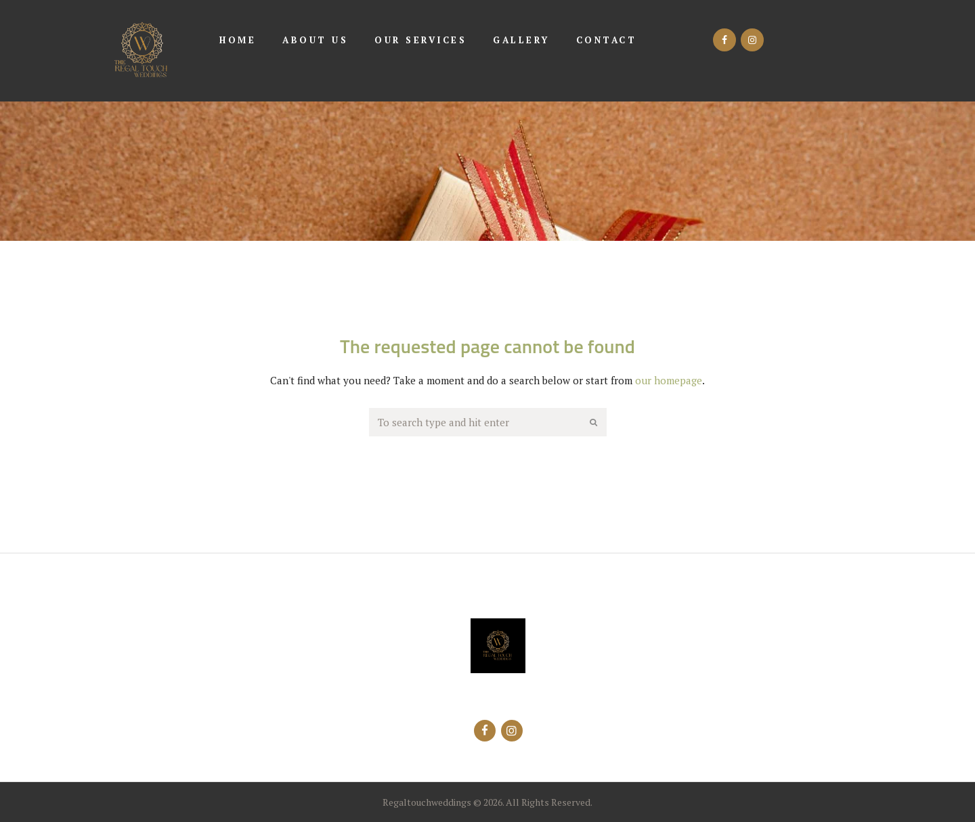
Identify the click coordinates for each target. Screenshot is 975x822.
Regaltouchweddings (427, 802)
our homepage (668, 380)
